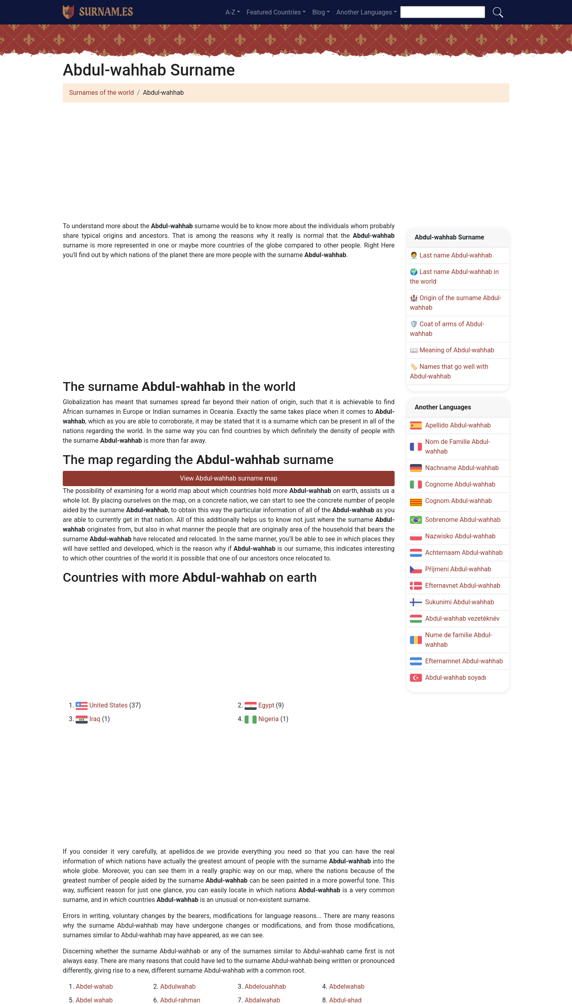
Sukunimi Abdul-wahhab (459, 602)
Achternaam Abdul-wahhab (464, 552)
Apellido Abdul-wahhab (458, 425)
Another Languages (364, 12)
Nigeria (268, 719)
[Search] (442, 12)
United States (108, 705)
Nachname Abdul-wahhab (462, 468)
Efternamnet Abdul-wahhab (464, 661)
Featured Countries (274, 12)
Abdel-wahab (94, 986)
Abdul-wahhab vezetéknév (462, 618)
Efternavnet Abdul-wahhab (462, 585)
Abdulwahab (177, 986)
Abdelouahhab (265, 986)
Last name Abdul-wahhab (456, 255)
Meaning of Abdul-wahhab (457, 350)
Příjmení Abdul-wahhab (458, 569)
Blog (318, 12)
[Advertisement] (286, 165)
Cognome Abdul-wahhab (460, 484)
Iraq (94, 719)
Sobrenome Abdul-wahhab (462, 519)
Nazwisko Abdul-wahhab (460, 536)
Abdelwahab (346, 986)
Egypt (266, 705)
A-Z (230, 12)
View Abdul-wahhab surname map (228, 478)
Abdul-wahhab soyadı (455, 677)
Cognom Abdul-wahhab (458, 501)
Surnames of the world (101, 92)
